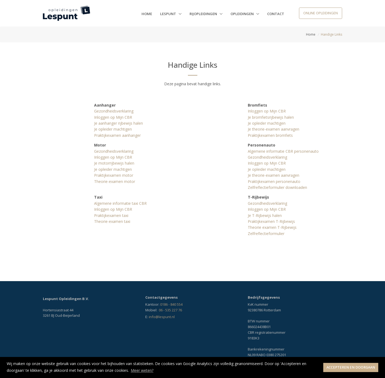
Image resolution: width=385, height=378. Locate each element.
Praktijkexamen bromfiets (270, 135)
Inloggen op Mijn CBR (113, 117)
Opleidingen (243, 13)
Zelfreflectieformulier (266, 233)
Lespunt (168, 13)
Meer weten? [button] (142, 370)
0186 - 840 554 (171, 304)
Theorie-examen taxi (112, 221)
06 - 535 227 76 (170, 310)
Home (147, 13)
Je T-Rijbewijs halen (265, 215)
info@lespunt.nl (162, 316)
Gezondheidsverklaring (113, 111)
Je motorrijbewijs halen (114, 163)
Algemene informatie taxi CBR (120, 203)
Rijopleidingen (204, 13)
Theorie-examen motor (114, 181)
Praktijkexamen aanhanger (117, 135)
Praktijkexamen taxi (111, 215)
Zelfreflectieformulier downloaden (277, 187)
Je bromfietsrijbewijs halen (271, 117)
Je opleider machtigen (113, 129)
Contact (275, 13)
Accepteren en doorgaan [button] (350, 367)
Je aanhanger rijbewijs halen (118, 123)
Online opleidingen (320, 13)
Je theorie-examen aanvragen (273, 129)
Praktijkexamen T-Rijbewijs (271, 221)
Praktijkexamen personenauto (274, 181)
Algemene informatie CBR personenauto (283, 151)
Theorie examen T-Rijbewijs (272, 227)
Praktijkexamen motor (113, 175)
